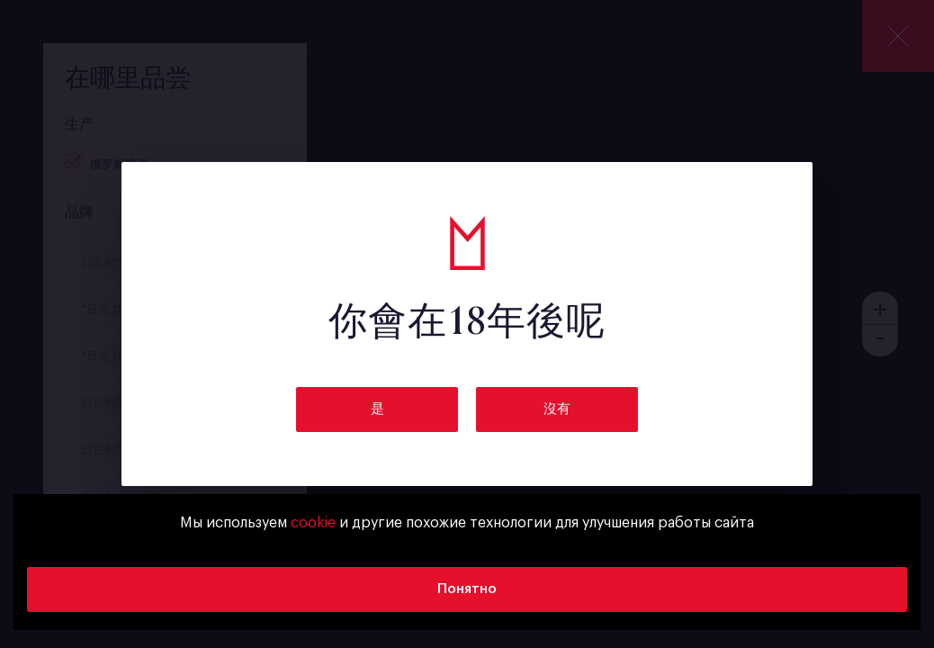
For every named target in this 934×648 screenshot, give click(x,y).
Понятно (467, 589)
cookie (313, 523)
